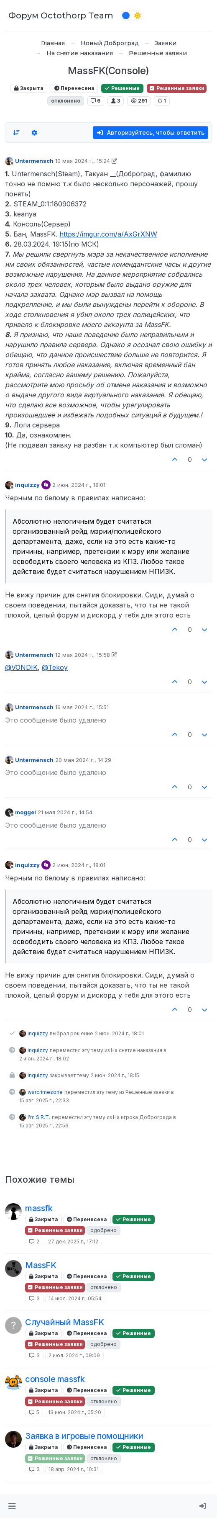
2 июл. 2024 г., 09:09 (74, 1355)
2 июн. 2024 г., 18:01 (78, 484)
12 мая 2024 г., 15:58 (82, 654)
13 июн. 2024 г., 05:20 (74, 1412)
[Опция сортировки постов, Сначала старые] (16, 133)
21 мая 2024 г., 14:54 (65, 812)
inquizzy (27, 484)
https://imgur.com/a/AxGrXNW (108, 234)
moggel (25, 812)
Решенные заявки (176, 88)
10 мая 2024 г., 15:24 (82, 160)
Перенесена (74, 88)
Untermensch (34, 160)
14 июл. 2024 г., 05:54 (75, 1298)
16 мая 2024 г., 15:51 (82, 707)
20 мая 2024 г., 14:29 (83, 759)
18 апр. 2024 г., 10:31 (74, 1469)
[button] (11, 1506)
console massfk (54, 1379)
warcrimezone (45, 1092)
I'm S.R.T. (39, 1117)
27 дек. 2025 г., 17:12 (73, 1241)
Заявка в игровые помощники (84, 1436)
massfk (39, 1208)
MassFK (40, 1265)
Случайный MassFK (64, 1322)
